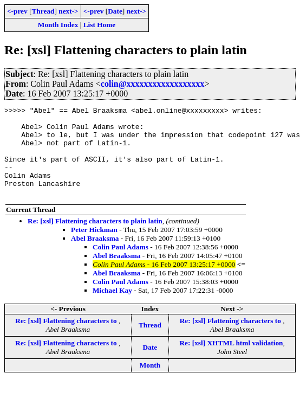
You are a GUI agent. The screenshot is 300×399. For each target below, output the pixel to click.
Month (150, 383)
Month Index (58, 25)
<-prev (17, 11)
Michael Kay (112, 308)
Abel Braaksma (95, 256)
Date (115, 11)
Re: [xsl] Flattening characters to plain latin (95, 239)
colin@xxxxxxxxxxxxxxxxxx (153, 83)
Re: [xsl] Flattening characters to (67, 338)
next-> (68, 11)
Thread (42, 11)
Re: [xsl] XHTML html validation (231, 361)
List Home (99, 25)
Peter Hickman (94, 247)
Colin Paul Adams (120, 265)
